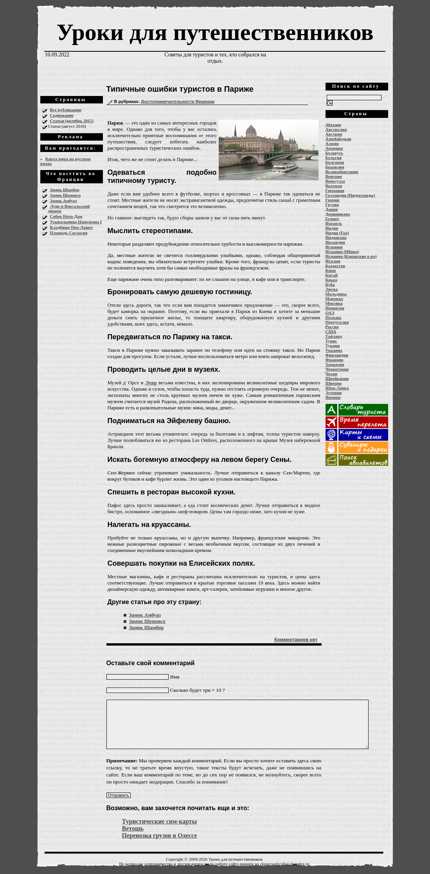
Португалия (337, 322)
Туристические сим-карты (159, 821)
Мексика (334, 303)
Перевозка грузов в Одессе (159, 835)
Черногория (337, 369)
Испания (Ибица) (342, 251)
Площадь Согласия (69, 232)
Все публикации (65, 109)
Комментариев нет (295, 639)
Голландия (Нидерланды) (350, 195)
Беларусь (335, 152)
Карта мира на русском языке (65, 161)
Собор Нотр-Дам (66, 216)
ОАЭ (330, 312)
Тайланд (334, 336)
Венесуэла (335, 181)
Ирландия (335, 242)
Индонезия (336, 237)
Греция (333, 199)
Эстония (334, 392)
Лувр (151, 382)
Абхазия (333, 124)
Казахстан (335, 265)
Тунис (331, 340)
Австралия (336, 129)
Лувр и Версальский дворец (69, 208)
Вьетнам (334, 185)
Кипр (331, 270)
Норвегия (335, 308)
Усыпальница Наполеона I (76, 221)
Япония (333, 397)
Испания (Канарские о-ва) (351, 256)
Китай (332, 275)
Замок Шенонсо (65, 195)
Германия (335, 190)
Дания (332, 209)
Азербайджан (338, 138)
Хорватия (335, 364)
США (331, 331)
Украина (334, 350)
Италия (333, 261)
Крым (331, 279)
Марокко (335, 298)
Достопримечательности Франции (177, 101)
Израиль (334, 223)
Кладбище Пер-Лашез (71, 227)
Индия (332, 228)
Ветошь (133, 828)
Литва (332, 289)
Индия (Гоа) (337, 232)
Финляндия (337, 355)
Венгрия (334, 176)
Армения (334, 148)
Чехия (332, 373)
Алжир (332, 143)
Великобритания (342, 171)
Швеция (334, 383)
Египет (332, 218)
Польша (334, 317)
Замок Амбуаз (63, 200)
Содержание (62, 115)
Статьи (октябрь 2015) (72, 120)
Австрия (334, 134)
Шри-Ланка (337, 387)
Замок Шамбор (64, 189)
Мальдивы (336, 293)
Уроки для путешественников (214, 32)
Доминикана (338, 214)
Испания (334, 246)
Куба (330, 284)
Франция (335, 359)
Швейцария (337, 378)
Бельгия (334, 157)
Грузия (332, 204)
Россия (332, 326)
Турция (333, 345)
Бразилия (335, 167)
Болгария (335, 162)
